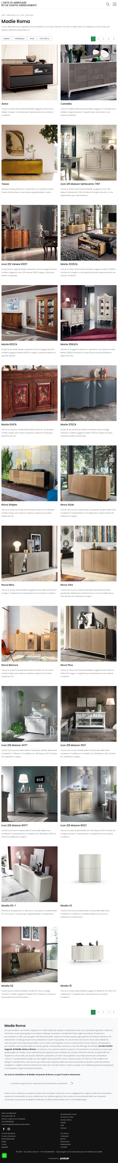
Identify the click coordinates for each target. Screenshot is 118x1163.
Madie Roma (29, 15)
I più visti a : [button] (44, 39)
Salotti (63, 1122)
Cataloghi (65, 1136)
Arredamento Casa (12, 15)
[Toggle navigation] (115, 4)
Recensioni (65, 1141)
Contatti (64, 1147)
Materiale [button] (19, 39)
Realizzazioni (66, 1144)
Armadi (63, 1128)
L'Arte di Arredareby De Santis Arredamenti (19, 4)
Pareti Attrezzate (8, 1139)
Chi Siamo (65, 1133)
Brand (63, 1139)
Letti (62, 1125)
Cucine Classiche (8, 1136)
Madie (22, 15)
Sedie (3, 1141)
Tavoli (3, 1144)
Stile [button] (32, 39)
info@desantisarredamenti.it (18, 1124)
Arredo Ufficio (66, 1120)
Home (3, 15)
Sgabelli (4, 1147)
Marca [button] (6, 39)
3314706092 (9, 1121)
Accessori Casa (67, 1117)
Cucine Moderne (8, 1133)
